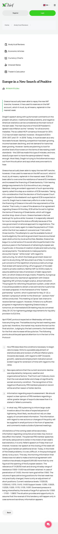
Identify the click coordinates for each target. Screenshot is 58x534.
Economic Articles (14, 51)
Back (9, 512)
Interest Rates (13, 65)
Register (15, 13)
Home (7, 25)
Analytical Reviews (21, 25)
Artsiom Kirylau (12, 88)
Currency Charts (14, 58)
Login (42, 13)
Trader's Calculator (15, 71)
